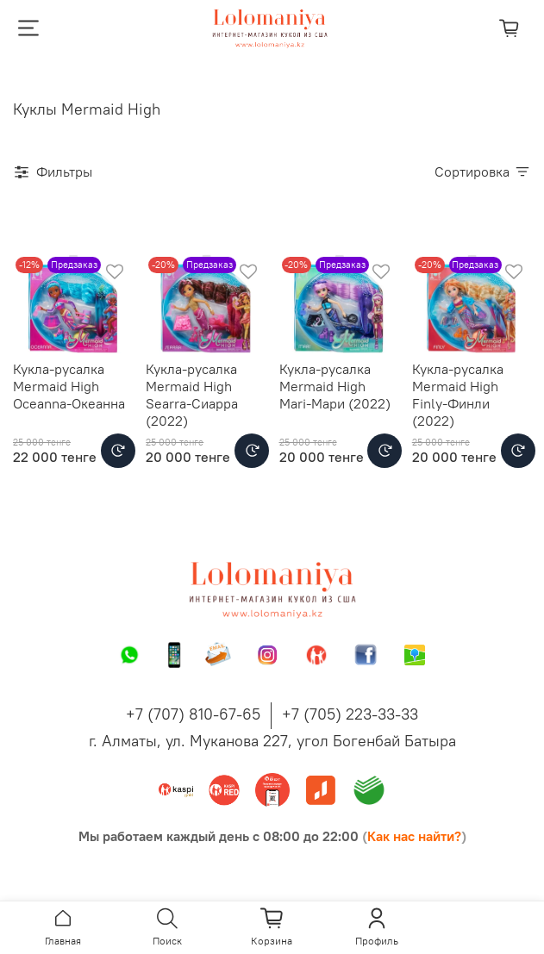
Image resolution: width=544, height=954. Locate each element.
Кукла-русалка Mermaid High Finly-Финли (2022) (457, 394)
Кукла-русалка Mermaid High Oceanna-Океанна (69, 386)
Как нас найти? (414, 836)
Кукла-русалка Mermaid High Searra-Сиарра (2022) (192, 394)
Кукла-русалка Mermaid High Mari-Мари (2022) (335, 386)
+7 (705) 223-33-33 (350, 714)
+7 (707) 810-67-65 (193, 714)
